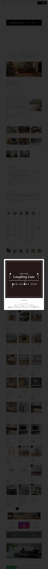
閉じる (43, 257)
